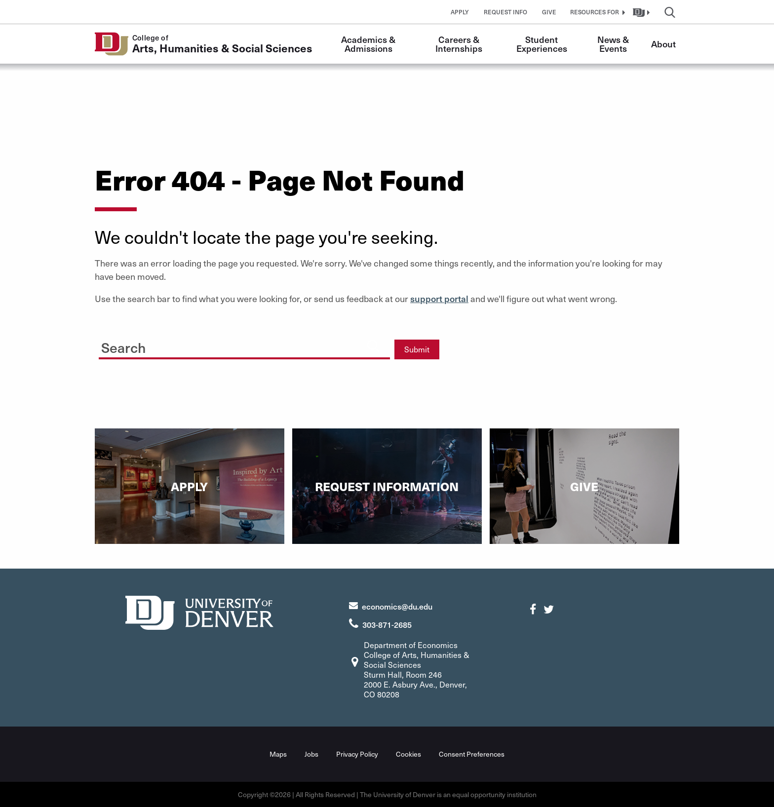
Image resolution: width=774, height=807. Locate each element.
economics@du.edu (397, 606)
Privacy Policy (357, 754)
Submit (416, 349)
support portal (439, 298)
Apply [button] (460, 12)
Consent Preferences (471, 754)
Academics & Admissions (369, 43)
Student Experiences (541, 43)
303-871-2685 (387, 624)
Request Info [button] (505, 12)
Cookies (408, 754)
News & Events (614, 43)
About (663, 44)
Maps (278, 754)
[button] (596, 12)
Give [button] (549, 12)
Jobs (311, 754)
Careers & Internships (458, 43)
